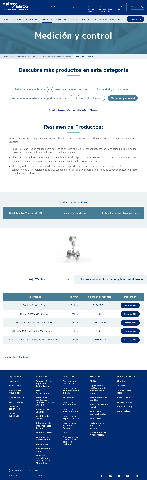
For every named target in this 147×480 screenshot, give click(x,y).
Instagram (136, 476)
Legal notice (124, 411)
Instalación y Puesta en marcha (97, 425)
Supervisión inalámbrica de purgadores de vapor (98, 389)
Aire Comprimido (42, 391)
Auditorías (96, 418)
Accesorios (42, 444)
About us (122, 381)
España (7, 56)
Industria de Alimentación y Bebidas (71, 390)
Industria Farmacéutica (70, 410)
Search (142, 7)
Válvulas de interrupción (43, 438)
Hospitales (69, 397)
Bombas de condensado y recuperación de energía (45, 401)
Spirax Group (124, 397)
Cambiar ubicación (35, 470)
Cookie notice (16, 397)
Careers (121, 385)
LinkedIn (110, 476)
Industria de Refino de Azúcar (70, 425)
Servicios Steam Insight (99, 405)
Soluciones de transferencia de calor (43, 426)
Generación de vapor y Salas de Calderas (44, 383)
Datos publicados (15, 414)
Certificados (16, 402)
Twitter (119, 476)
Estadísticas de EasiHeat (98, 398)
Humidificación (44, 432)
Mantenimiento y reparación (98, 433)
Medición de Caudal (42, 417)
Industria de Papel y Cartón (71, 417)
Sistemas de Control (42, 410)
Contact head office (124, 391)
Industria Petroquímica (70, 403)
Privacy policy (125, 406)
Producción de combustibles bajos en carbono (70, 440)
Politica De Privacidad (15, 391)
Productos (19, 56)
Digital (93, 381)
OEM (65, 432)
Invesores (14, 381)
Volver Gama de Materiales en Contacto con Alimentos (75, 110)
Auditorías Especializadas (98, 412)
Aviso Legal (15, 385)
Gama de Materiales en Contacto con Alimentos (49, 56)
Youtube (127, 476)
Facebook (102, 476)
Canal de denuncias (14, 407)
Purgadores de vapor (44, 449)
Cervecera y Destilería (69, 382)
